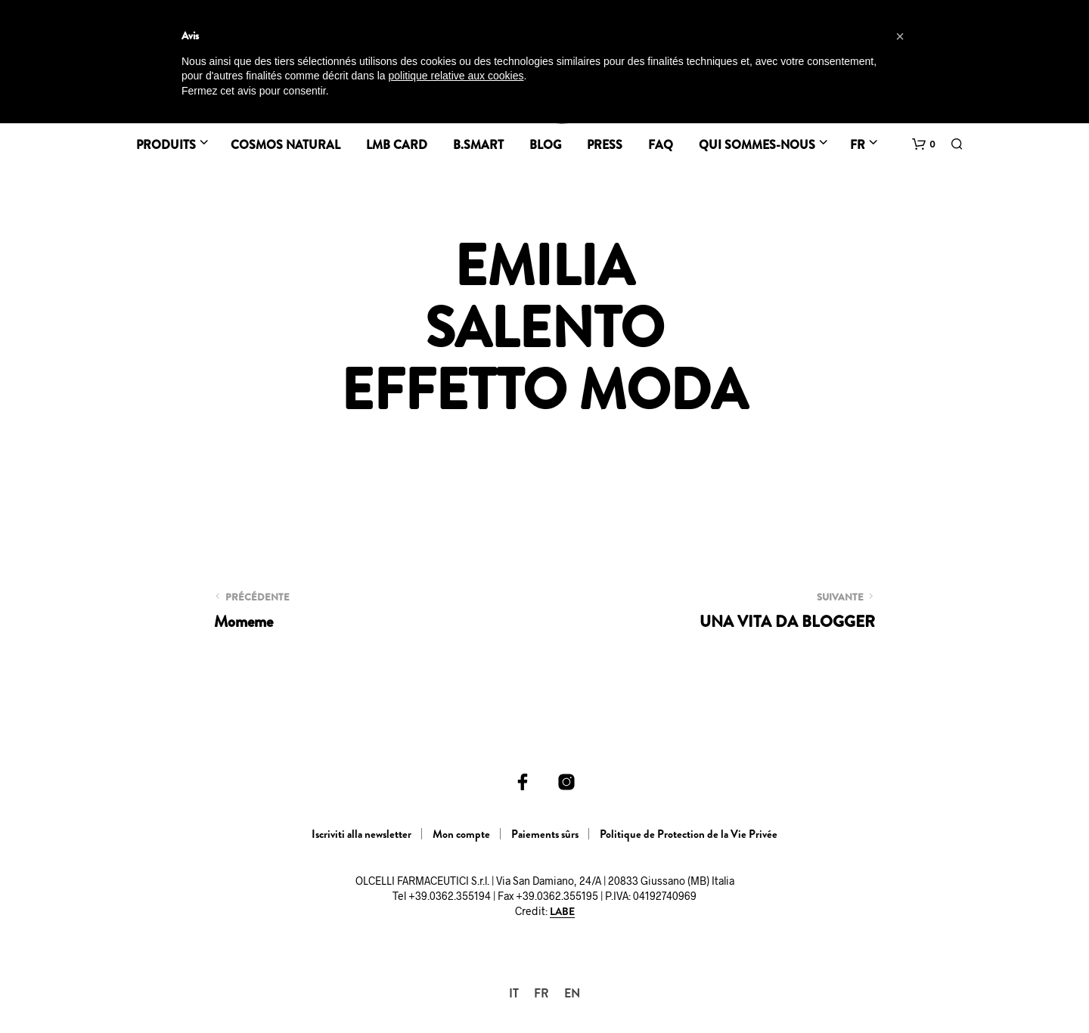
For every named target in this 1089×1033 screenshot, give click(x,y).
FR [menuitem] (541, 993)
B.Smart (478, 145)
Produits (166, 145)
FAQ (660, 145)
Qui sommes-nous (757, 145)
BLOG (545, 145)
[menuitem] (513, 993)
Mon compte (461, 834)
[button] (923, 144)
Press (604, 145)
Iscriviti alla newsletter (361, 834)
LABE (562, 912)
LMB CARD (396, 145)
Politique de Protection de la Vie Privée (688, 834)
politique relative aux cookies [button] (455, 76)
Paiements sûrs (545, 834)
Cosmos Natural (285, 145)
